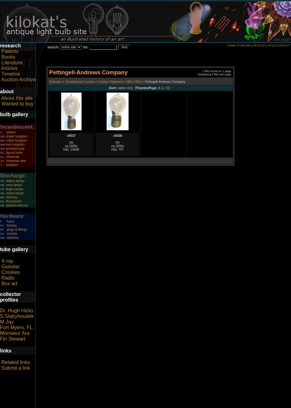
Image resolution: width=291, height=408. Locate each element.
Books (8, 57)
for (85, 47)
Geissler (10, 266)
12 (162, 88)
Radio (7, 278)
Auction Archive (18, 79)
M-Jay (7, 322)
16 (167, 88)
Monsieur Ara (14, 333)
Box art (9, 283)
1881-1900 (133, 81)
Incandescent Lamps (80, 81)
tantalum (12, 165)
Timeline (10, 74)
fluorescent (13, 201)
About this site (17, 98)
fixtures (12, 225)
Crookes (10, 272)
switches (13, 237)
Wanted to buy (17, 103)
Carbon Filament (110, 81)
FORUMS (244, 45)
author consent (174, 404)
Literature (12, 62)
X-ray (7, 261)
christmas (12, 156)
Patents (9, 51)
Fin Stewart (12, 338)
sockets (12, 233)
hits (129, 88)
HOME (231, 45)
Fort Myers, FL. (17, 327)
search (52, 47)
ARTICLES (260, 45)
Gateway (55, 81)
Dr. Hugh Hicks (17, 310)
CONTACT (283, 45)
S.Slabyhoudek (17, 316)
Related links (15, 362)
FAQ (271, 45)
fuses (10, 221)
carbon (11, 132)
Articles (9, 68)
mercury (11, 197)
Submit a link (15, 368)
